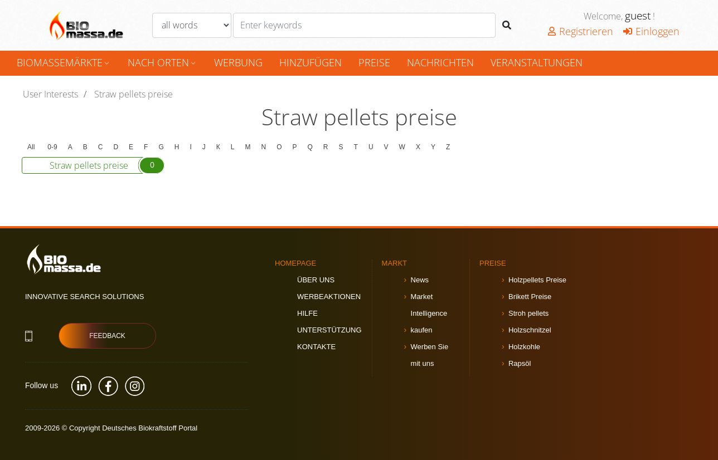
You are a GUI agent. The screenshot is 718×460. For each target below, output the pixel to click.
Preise (374, 62)
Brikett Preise (529, 296)
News (420, 280)
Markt (394, 263)
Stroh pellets (528, 313)
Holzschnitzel (529, 330)
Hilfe (307, 313)
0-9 (52, 147)
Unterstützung (329, 330)
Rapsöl (519, 363)
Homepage (295, 263)
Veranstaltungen (537, 62)
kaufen (422, 330)
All (31, 147)
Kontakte (316, 346)
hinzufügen (310, 62)
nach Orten (162, 62)
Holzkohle (524, 346)
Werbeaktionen (329, 296)
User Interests (50, 94)
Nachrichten (440, 62)
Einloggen (651, 31)
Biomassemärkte (64, 62)
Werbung (238, 62)
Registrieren (580, 31)
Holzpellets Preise (537, 280)
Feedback (107, 336)
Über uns (315, 280)
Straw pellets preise (107, 165)
